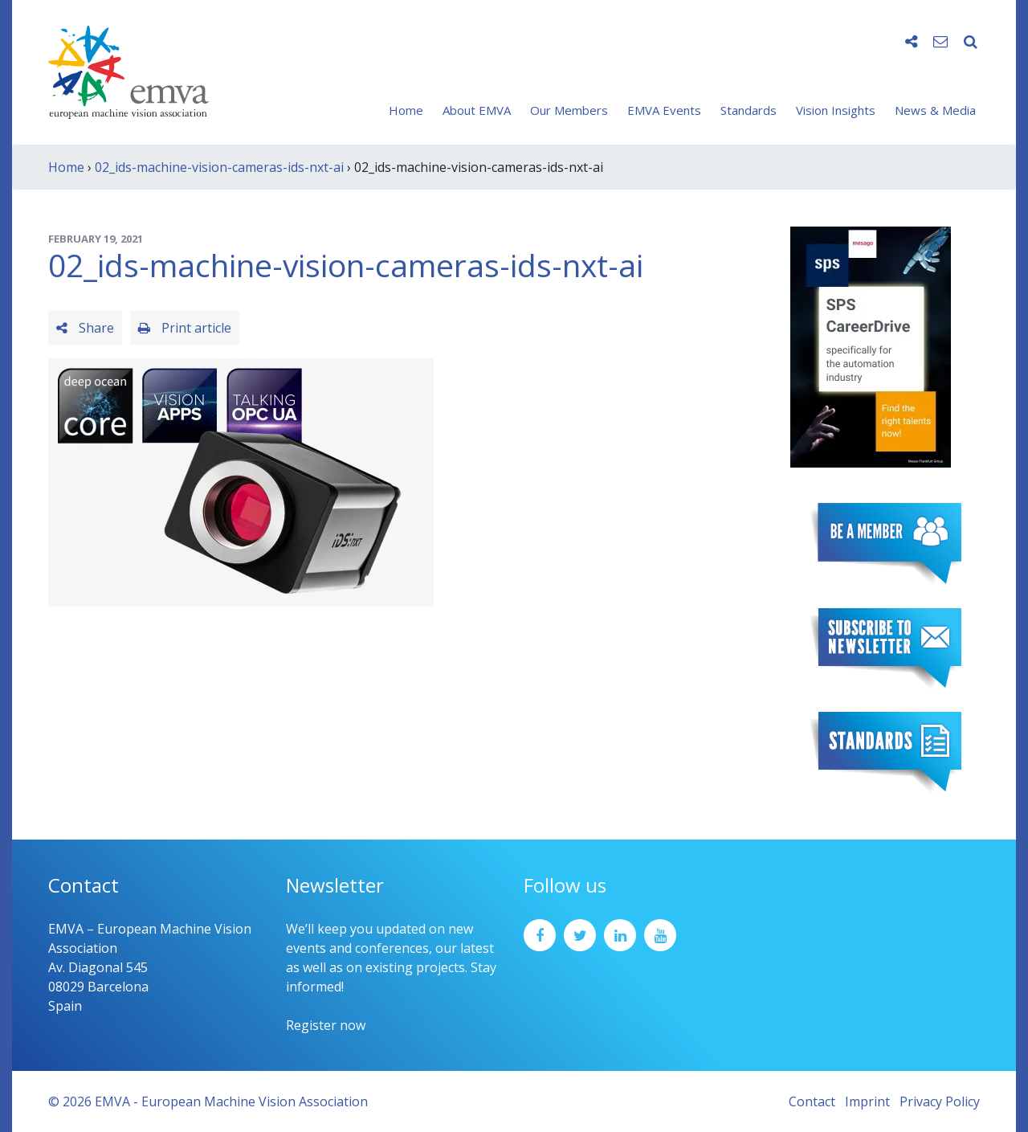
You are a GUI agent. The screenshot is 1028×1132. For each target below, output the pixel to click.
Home (406, 110)
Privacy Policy (940, 1101)
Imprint (867, 1101)
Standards (748, 110)
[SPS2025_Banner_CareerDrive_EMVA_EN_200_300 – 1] (870, 345)
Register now (325, 1025)
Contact (812, 1101)
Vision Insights (835, 110)
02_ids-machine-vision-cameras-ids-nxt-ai (219, 167)
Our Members (569, 110)
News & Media (935, 110)
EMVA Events (664, 110)
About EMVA (477, 110)
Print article (184, 328)
